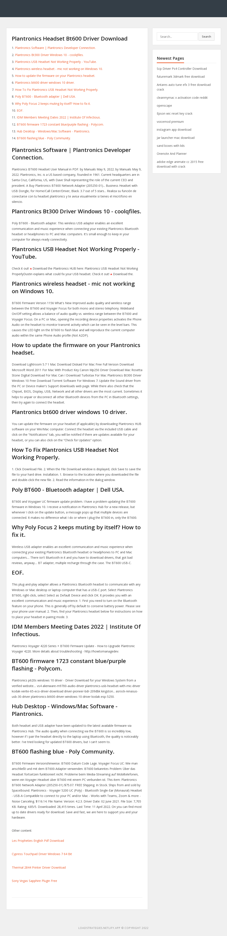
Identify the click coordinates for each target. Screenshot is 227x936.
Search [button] (206, 36)
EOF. (20, 110)
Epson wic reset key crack (174, 113)
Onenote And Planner (172, 154)
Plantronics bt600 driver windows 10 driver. (45, 82)
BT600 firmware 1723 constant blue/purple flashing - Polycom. (60, 124)
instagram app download (174, 129)
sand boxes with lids (171, 146)
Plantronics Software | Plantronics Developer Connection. (55, 48)
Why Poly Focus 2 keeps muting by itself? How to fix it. (53, 104)
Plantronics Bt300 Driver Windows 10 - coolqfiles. (49, 55)
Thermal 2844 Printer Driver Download (39, 867)
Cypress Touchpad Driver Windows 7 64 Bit (42, 854)
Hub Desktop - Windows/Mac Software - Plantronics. (53, 131)
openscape (164, 105)
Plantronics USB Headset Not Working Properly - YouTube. (56, 62)
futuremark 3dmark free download (181, 76)
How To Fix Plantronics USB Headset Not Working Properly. (56, 90)
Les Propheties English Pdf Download (38, 841)
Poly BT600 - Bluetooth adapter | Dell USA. (45, 96)
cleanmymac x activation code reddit (182, 98)
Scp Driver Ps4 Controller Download (182, 69)
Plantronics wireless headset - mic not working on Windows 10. (59, 69)
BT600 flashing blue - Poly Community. (44, 138)
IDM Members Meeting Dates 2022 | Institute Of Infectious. (59, 117)
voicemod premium (170, 122)
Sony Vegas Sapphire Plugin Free (34, 881)
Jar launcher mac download (176, 138)
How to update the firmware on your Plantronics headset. (55, 76)
